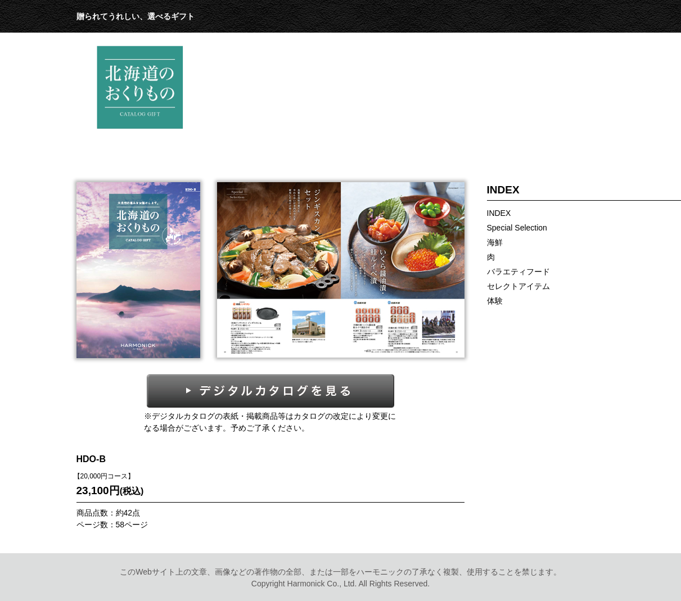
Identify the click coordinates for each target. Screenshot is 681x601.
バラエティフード (518, 271)
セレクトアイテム (518, 286)
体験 (495, 300)
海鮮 (495, 242)
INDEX (499, 213)
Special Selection (517, 227)
